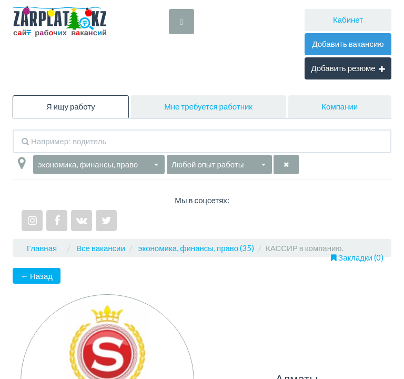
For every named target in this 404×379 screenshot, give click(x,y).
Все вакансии (100, 248)
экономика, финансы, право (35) (196, 248)
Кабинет (348, 19)
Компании (339, 106)
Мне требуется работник (208, 106)
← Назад (37, 276)
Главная (42, 248)
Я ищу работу (70, 106)
